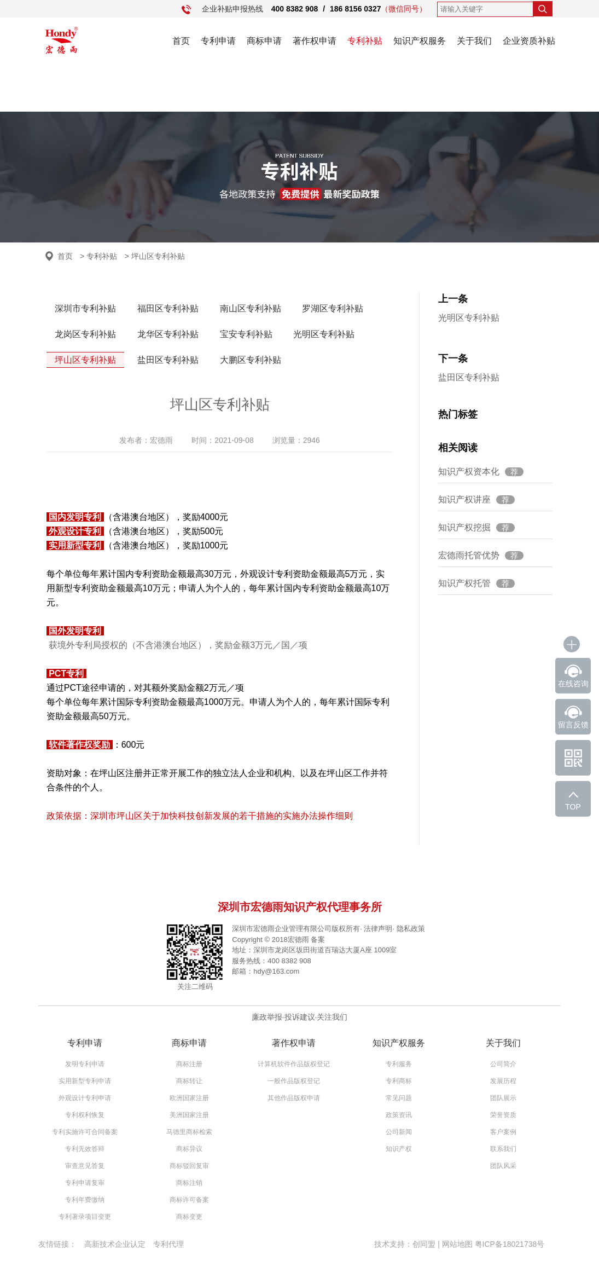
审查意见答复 (84, 1166)
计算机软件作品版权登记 (294, 1064)
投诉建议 (299, 1017)
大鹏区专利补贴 (250, 360)
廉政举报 (267, 1017)
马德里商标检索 (189, 1132)
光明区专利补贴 (323, 334)
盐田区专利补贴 (168, 360)
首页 (181, 40)
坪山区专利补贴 (85, 360)
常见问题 (399, 1098)
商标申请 (264, 40)
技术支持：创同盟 (406, 1244)
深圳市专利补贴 (85, 308)
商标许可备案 (189, 1200)
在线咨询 (573, 683)
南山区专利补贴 (250, 308)
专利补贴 (364, 40)
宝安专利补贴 (246, 334)
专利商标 (399, 1081)
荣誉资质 (503, 1115)
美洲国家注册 (189, 1115)
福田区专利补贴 (168, 308)
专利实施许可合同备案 (85, 1132)
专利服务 (399, 1064)
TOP (573, 806)
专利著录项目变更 (85, 1217)
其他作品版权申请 (293, 1098)
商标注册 (189, 1064)
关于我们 (474, 40)
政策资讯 (399, 1115)
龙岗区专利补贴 (85, 334)
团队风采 (503, 1166)
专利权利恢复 (84, 1115)
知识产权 (399, 1149)
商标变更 (189, 1217)
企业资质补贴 (529, 40)
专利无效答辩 (84, 1149)
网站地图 (457, 1244)
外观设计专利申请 (85, 1098)
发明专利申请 (84, 1064)
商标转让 (189, 1081)
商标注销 (189, 1183)
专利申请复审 (84, 1183)
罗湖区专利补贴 (332, 308)
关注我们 (332, 1017)
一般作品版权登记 (293, 1081)
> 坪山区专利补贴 (155, 256)
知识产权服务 (419, 40)
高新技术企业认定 (115, 1244)
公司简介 (503, 1064)
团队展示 (503, 1098)
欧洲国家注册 (189, 1098)
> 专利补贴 (98, 256)
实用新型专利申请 (85, 1081)
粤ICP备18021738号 (510, 1244)
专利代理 (168, 1244)
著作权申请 (314, 40)
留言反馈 (573, 724)
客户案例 (503, 1132)
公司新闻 (399, 1132)
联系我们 (503, 1149)
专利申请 (218, 40)
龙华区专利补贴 (168, 334)
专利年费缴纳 (84, 1200)
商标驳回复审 (189, 1166)
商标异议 (189, 1149)
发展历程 (503, 1081)
